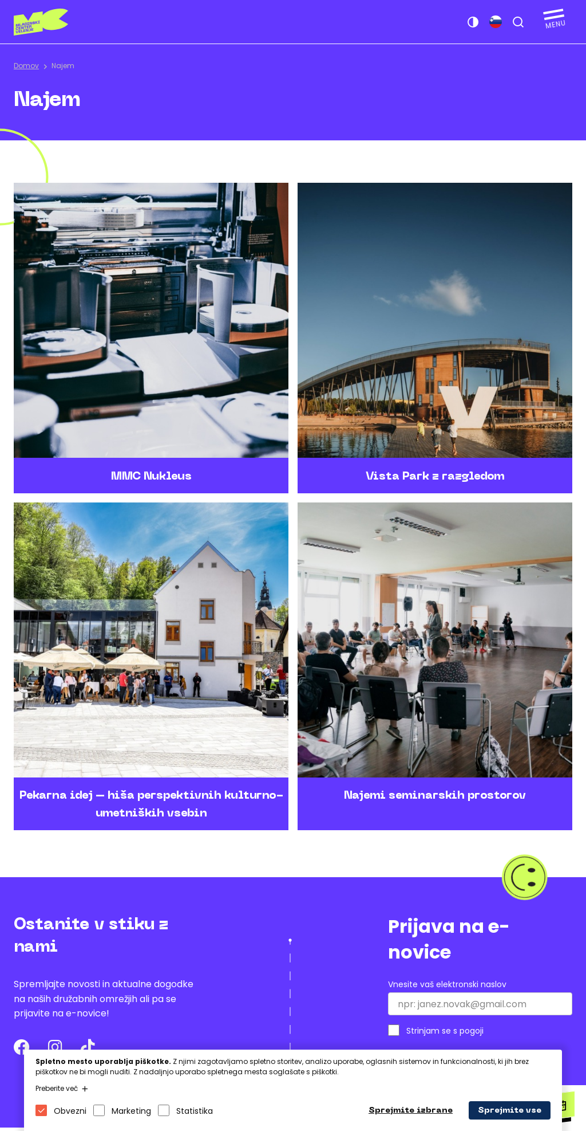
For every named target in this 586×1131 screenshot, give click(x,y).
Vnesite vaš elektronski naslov (447, 987)
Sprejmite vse (509, 1110)
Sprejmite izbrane (411, 1110)
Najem (63, 65)
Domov (26, 65)
